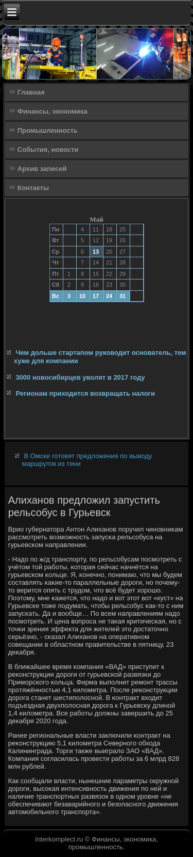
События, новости (48, 149)
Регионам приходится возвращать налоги (85, 393)
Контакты (33, 188)
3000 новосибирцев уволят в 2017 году (80, 377)
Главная (31, 92)
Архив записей (42, 169)
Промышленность (47, 130)
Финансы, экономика (52, 111)
